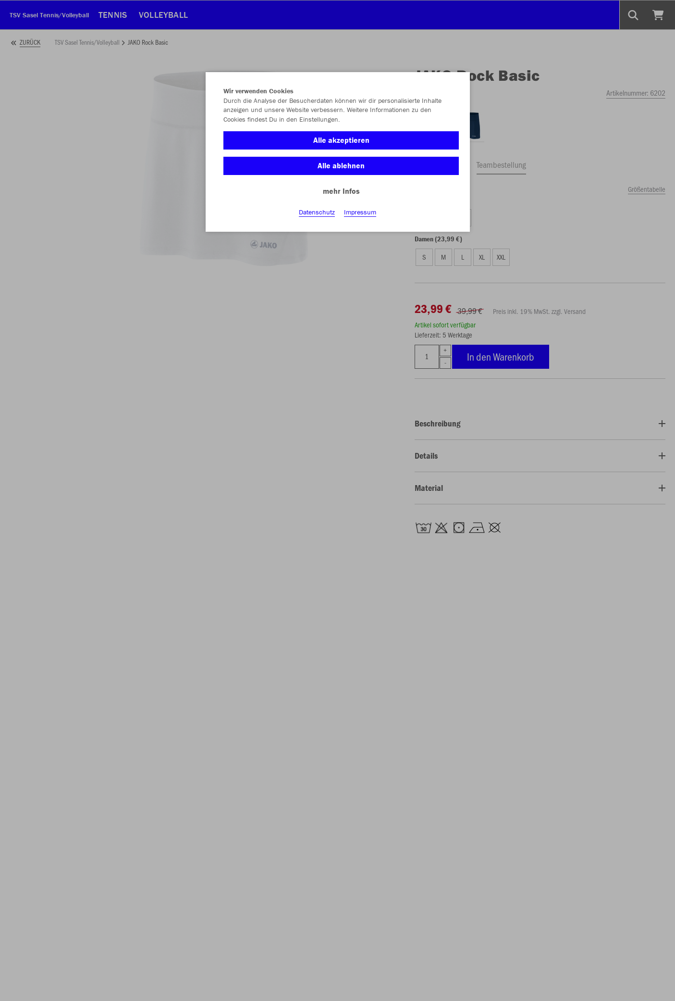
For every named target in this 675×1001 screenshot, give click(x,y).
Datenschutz (317, 212)
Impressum (360, 212)
